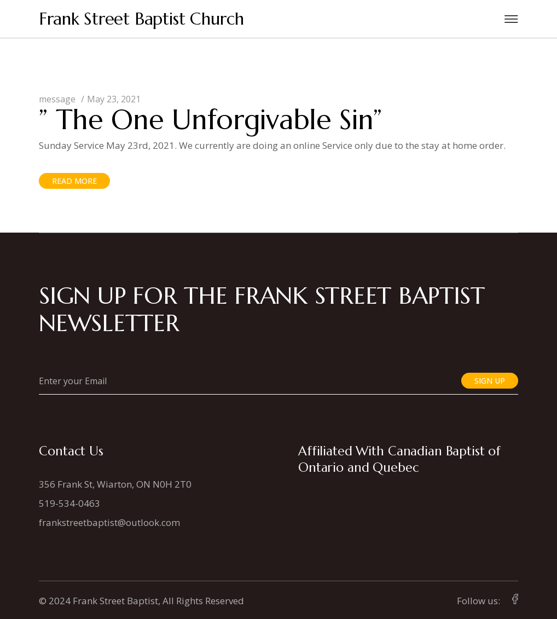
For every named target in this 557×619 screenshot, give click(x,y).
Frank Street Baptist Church (141, 19)
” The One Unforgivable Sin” (210, 119)
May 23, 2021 (114, 99)
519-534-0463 (69, 503)
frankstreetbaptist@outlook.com (109, 522)
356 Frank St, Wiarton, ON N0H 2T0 (115, 484)
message (57, 99)
